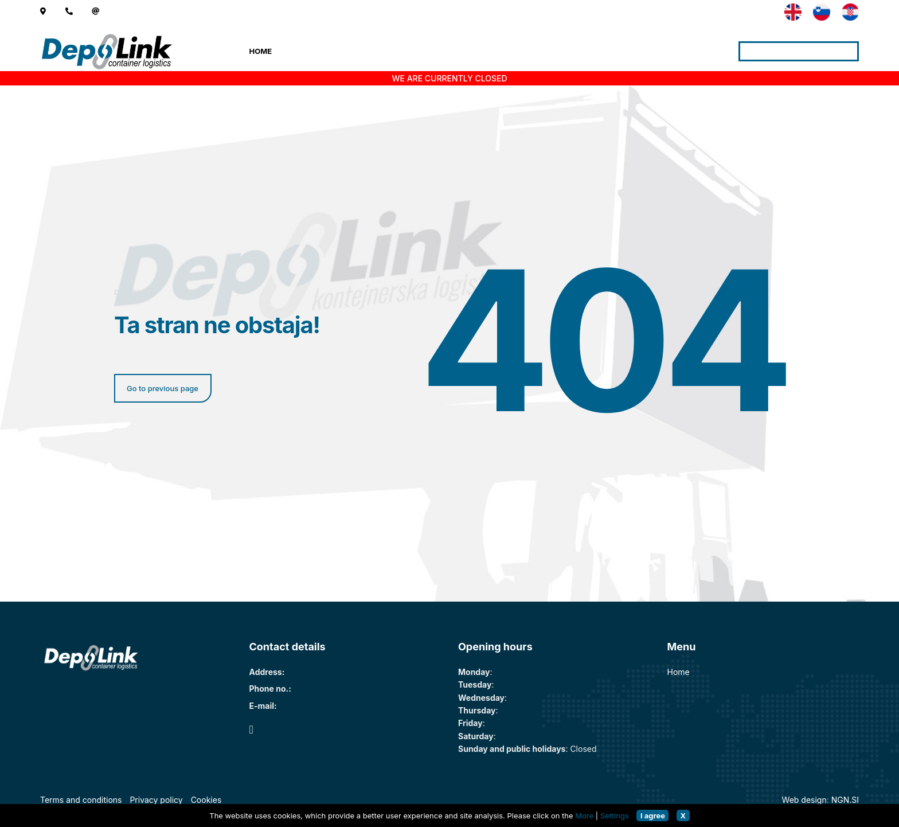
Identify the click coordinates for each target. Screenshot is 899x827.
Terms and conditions (81, 800)
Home (260, 51)
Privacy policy (156, 800)
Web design (804, 800)
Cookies (206, 800)
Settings (614, 815)
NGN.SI (845, 800)
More (584, 815)
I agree (652, 815)
